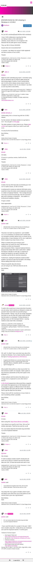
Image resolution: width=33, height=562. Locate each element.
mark (6, 108)
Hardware (6, 23)
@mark (3, 150)
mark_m (7, 70)
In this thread (5, 381)
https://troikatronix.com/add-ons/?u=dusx (20, 536)
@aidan (3, 73)
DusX (6, 512)
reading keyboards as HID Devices (17, 355)
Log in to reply (27, 24)
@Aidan (3, 111)
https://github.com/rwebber (11, 544)
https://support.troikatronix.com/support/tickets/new (17, 534)
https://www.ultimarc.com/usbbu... (20, 420)
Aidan (6, 29)
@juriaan (3, 451)
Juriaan (6, 303)
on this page (15, 120)
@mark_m (9, 111)
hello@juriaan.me (19, 329)
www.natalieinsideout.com (7, 98)
